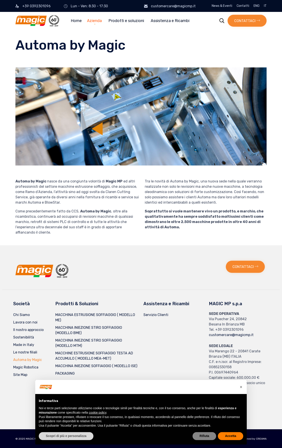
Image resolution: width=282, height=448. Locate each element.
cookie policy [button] (97, 412)
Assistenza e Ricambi (170, 20)
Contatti (243, 5)
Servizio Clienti (155, 315)
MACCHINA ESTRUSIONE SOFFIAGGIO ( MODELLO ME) (95, 317)
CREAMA (261, 438)
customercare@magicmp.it (173, 6)
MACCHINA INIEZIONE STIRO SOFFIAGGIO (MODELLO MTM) (88, 343)
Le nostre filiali (25, 352)
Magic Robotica (25, 367)
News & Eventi (222, 5)
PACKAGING (65, 373)
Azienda (94, 20)
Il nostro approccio (28, 330)
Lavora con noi (25, 322)
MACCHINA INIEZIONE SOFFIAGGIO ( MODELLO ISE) (96, 366)
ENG (257, 5)
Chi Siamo (21, 315)
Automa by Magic (27, 360)
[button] (247, 21)
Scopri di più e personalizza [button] (66, 436)
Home (76, 20)
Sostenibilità (23, 337)
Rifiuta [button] (204, 436)
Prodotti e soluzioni (126, 20)
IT (265, 5)
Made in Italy (23, 345)
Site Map (20, 375)
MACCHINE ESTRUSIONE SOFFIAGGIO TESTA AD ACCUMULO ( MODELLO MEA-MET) (94, 356)
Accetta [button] (230, 436)
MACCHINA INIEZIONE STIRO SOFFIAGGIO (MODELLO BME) (88, 330)
